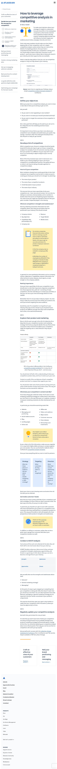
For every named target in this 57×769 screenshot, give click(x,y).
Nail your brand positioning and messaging (6, 53)
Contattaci (6, 703)
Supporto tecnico (7, 749)
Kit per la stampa (7, 700)
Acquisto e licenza (7, 752)
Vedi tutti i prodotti (8, 739)
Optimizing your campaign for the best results (9, 89)
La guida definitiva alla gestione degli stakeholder (9, 82)
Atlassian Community (8, 755)
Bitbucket (5, 734)
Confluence (5, 725)
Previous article (25, 661)
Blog (4, 691)
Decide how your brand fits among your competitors (8, 23)
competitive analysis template (32, 368)
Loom (4, 728)
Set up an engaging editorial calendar (7, 68)
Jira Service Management (9, 722)
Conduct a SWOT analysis (9, 41)
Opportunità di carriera (9, 685)
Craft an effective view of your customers (9, 15)
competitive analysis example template (39, 91)
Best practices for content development (9, 75)
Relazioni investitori (8, 694)
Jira (4, 716)
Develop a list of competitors (9, 33)
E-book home (6, 9)
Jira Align (5, 719)
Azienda (5, 682)
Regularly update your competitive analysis (10, 46)
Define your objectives (10, 29)
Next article (46, 662)
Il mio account (6, 764)
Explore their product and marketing (10, 37)
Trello (4, 731)
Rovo (4, 713)
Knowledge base (7, 758)
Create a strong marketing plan (9, 61)
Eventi (4, 688)
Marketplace (6, 761)
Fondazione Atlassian (8, 697)
